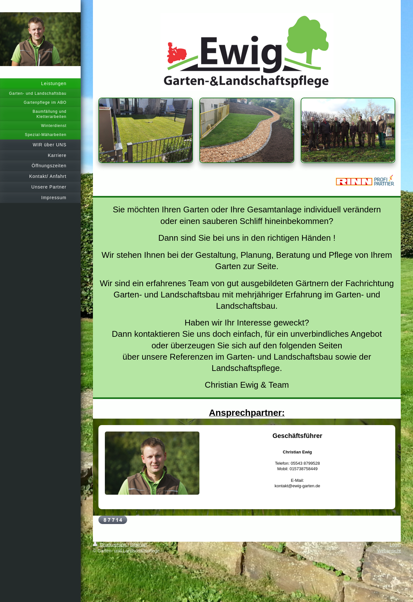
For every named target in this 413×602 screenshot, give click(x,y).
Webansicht (389, 550)
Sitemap (138, 544)
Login (395, 544)
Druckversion (110, 544)
